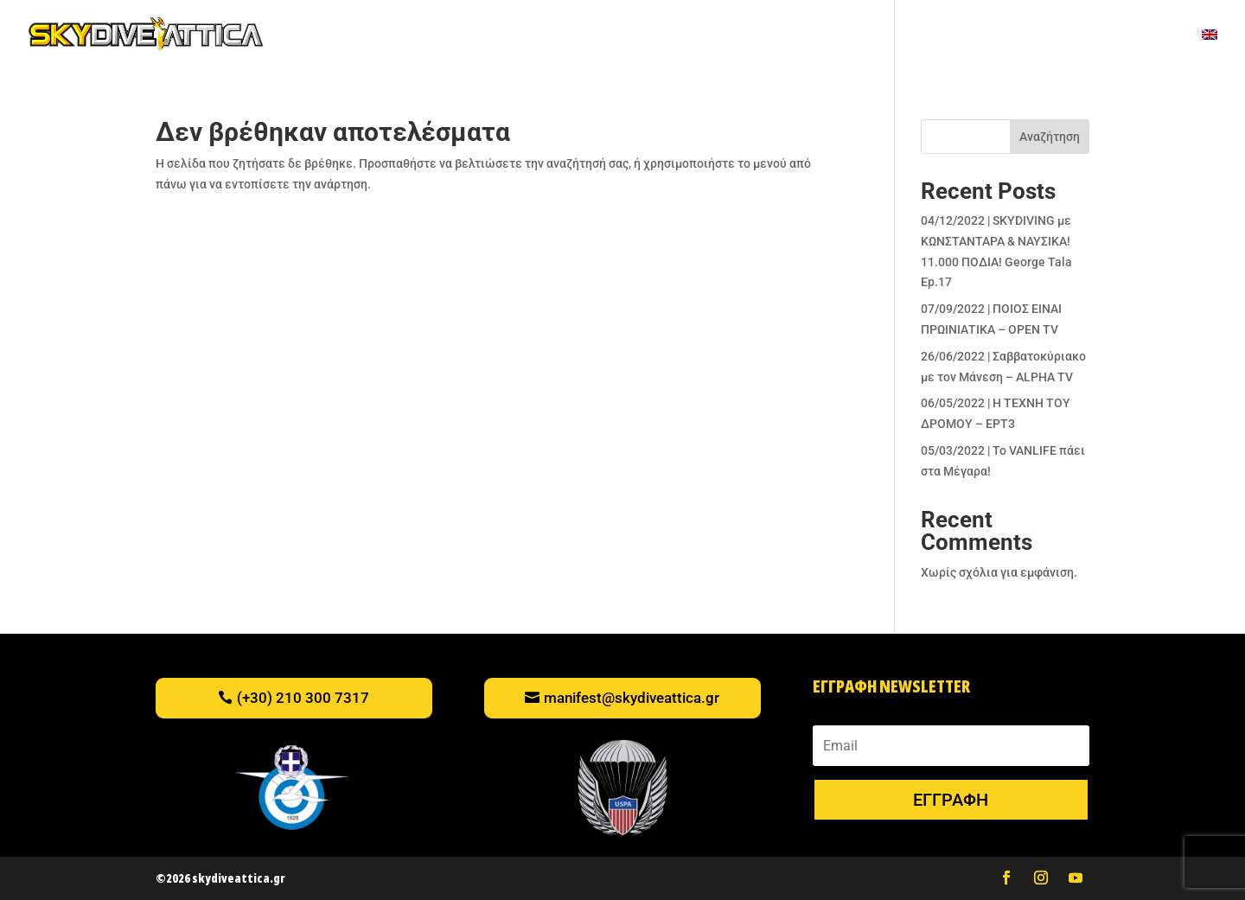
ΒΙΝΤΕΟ (630, 36)
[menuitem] (1209, 49)
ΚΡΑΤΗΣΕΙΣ (1150, 36)
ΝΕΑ (774, 36)
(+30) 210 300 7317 (303, 697)
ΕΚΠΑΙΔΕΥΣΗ (840, 36)
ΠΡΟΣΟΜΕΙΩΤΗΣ (447, 36)
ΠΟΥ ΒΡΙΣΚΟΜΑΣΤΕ (948, 36)
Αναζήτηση (1049, 137)
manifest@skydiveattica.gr (631, 697)
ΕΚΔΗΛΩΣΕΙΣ (707, 36)
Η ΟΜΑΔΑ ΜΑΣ (1060, 36)
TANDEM (357, 36)
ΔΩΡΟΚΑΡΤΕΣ (551, 36)
